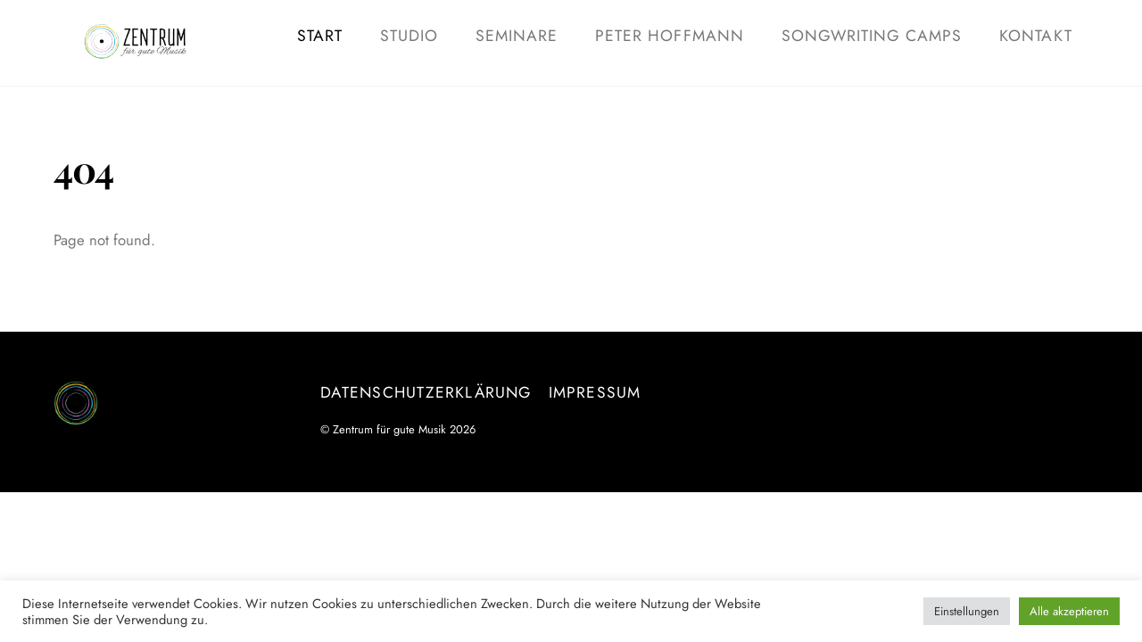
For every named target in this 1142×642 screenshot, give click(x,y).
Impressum (595, 392)
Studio (409, 35)
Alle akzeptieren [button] (1069, 611)
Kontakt (1035, 35)
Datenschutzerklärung (425, 392)
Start (320, 35)
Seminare (517, 35)
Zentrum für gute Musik (389, 429)
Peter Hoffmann (669, 35)
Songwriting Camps (872, 35)
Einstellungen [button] (966, 611)
